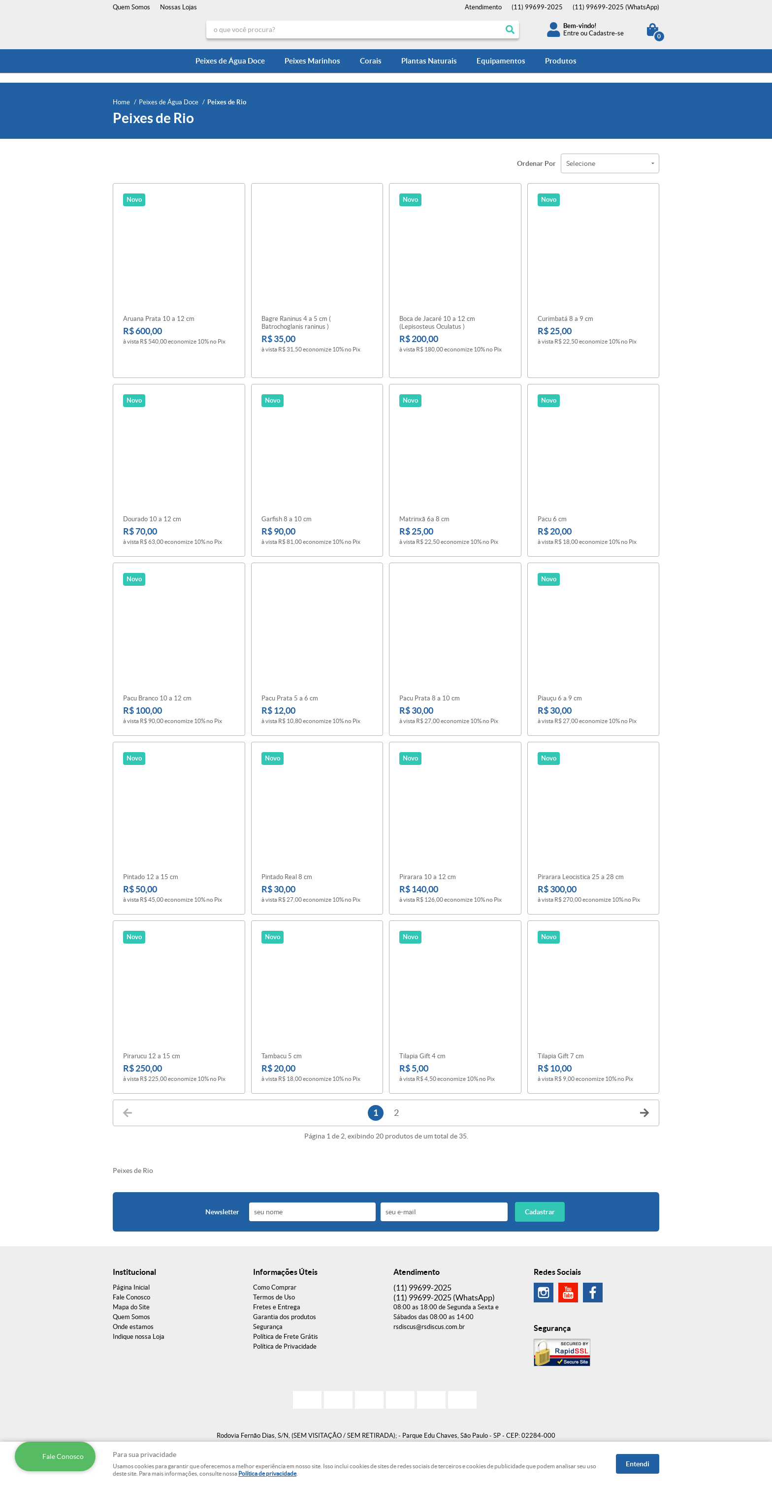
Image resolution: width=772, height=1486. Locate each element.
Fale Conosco (131, 1283)
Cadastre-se (606, 33)
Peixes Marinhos (312, 61)
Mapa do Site (131, 1293)
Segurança (268, 1313)
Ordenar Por (536, 163)
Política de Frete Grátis (285, 1323)
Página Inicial (131, 1273)
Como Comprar (274, 1273)
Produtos (561, 61)
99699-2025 (537, 7)
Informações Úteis (285, 1258)
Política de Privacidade (285, 1332)
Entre (571, 33)
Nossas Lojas (178, 7)
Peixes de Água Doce (230, 61)
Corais (371, 61)
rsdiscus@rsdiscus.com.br (429, 1313)
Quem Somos (131, 7)
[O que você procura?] (510, 29)
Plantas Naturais (429, 61)
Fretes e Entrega (276, 1293)
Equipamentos (501, 61)
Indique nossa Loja (138, 1323)
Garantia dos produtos (284, 1303)
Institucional (134, 1258)
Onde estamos (133, 1313)
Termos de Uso (274, 1283)
